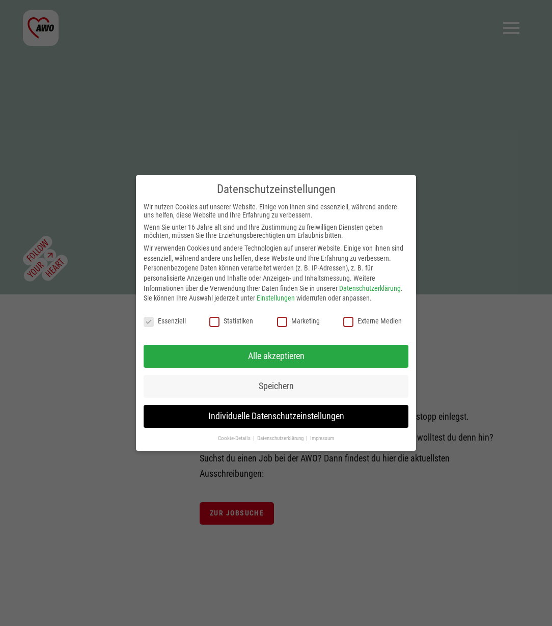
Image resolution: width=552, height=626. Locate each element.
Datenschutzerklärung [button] (281, 438)
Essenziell (165, 321)
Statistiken (231, 321)
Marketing (298, 321)
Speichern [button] (276, 386)
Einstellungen (276, 298)
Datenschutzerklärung (370, 288)
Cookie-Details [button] (235, 438)
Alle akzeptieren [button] (276, 356)
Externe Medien (372, 321)
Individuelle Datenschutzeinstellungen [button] (276, 416)
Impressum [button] (322, 438)
